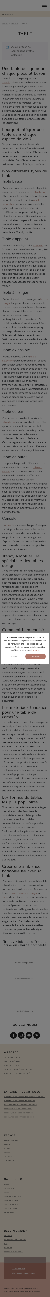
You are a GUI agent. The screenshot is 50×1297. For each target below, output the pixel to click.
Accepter (35, 656)
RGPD (36, 650)
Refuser (14, 656)
